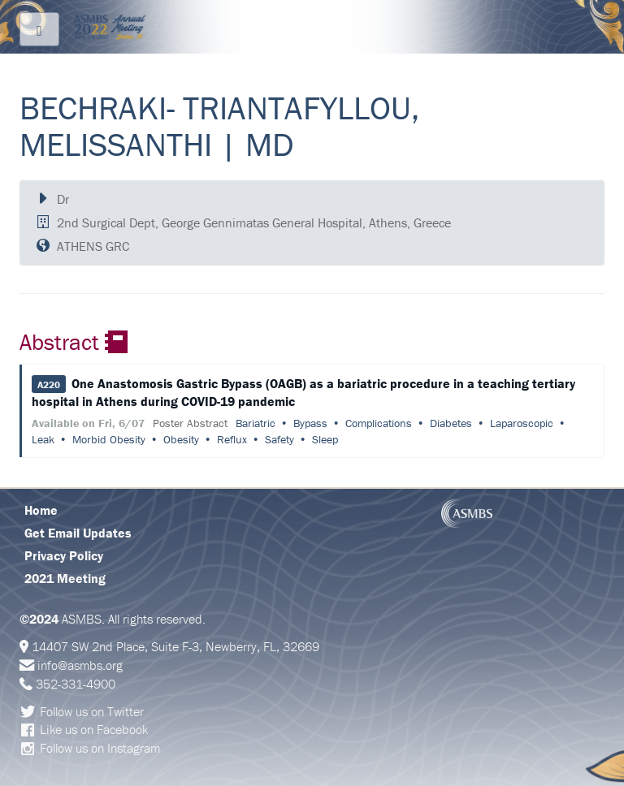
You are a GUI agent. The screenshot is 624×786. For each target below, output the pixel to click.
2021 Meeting (65, 578)
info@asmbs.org (80, 665)
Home (41, 510)
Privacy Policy (63, 555)
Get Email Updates (78, 533)
